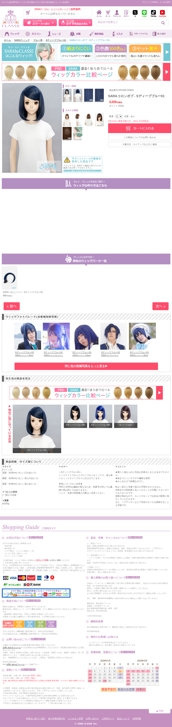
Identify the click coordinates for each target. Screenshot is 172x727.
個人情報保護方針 (56, 718)
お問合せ (155, 2)
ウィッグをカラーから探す (40, 22)
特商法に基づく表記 (35, 718)
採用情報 (137, 718)
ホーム (7, 40)
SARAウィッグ (22, 40)
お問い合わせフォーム (12, 648)
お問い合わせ (92, 718)
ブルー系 (38, 40)
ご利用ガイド (107, 718)
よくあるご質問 (75, 718)
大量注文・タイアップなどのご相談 (139, 144)
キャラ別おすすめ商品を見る (75, 22)
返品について (123, 718)
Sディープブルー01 (56, 40)
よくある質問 (165, 2)
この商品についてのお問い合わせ (140, 137)
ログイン (146, 2)
